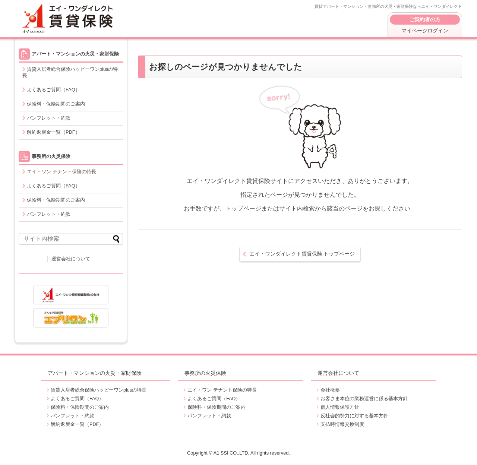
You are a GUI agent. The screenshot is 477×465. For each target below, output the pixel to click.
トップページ (302, 254)
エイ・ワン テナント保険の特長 (61, 171)
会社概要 (330, 390)
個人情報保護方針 (339, 407)
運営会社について (70, 259)
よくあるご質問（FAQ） (53, 89)
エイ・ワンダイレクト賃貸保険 (69, 19)
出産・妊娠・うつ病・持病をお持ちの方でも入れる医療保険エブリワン (70, 318)
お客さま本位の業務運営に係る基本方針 (364, 398)
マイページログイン (425, 24)
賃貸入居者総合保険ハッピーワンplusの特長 (70, 72)
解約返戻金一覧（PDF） (53, 132)
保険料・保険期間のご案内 (56, 104)
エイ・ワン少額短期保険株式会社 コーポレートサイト (70, 294)
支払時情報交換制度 (342, 424)
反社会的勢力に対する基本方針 (354, 415)
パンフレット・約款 (48, 118)
